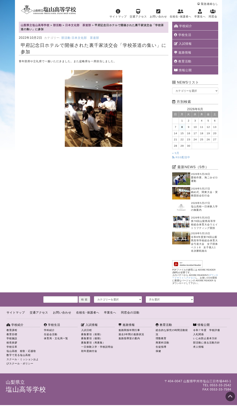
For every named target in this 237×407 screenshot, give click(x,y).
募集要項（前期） (92, 334)
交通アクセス (138, 13)
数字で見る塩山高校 (19, 355)
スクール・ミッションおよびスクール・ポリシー (23, 361)
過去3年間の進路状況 (131, 334)
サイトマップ (118, 13)
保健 (158, 351)
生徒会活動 (50, 334)
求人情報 (198, 346)
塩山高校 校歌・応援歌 (21, 351)
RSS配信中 (181, 157)
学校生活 (182, 34)
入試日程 (86, 330)
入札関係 (198, 334)
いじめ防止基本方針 (205, 338)
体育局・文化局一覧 (56, 338)
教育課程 (12, 330)
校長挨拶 (12, 342)
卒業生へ (200, 13)
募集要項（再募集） (93, 342)
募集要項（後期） (92, 338)
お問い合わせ (158, 13)
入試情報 (183, 43)
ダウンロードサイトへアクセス (195, 276)
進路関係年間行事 (129, 330)
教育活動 (182, 61)
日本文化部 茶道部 (85, 37)
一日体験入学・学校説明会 (97, 346)
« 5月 (175, 153)
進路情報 (182, 52)
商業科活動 (162, 342)
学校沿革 (12, 346)
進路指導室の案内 (129, 338)
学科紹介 (49, 330)
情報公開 (183, 70)
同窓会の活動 (130, 312)
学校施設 (12, 338)
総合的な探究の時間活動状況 (172, 332)
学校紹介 (183, 26)
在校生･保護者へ (180, 13)
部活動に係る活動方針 (206, 342)
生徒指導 (161, 346)
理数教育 (161, 338)
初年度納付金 (89, 351)
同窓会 (213, 13)
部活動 (66, 37)
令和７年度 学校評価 (206, 330)
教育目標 (12, 334)
